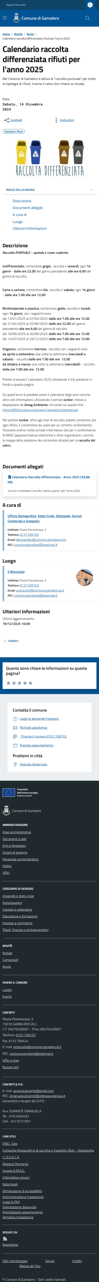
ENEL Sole (10, 1143)
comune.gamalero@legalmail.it (36, 544)
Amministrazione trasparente (23, 1196)
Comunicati (10, 959)
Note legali (10, 1184)
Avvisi (30, 34)
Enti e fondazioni (14, 845)
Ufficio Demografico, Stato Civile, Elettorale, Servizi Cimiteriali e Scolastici (45, 518)
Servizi (49, 1260)
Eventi (7, 996)
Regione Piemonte (16, 5)
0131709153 (29, 534)
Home (6, 34)
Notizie (7, 952)
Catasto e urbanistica (17, 909)
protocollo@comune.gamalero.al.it (40, 590)
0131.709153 (26, 1034)
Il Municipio (16, 571)
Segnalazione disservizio (19, 1207)
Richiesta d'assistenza (18, 1217)
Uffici (6, 872)
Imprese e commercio (17, 922)
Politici (7, 865)
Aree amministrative (17, 832)
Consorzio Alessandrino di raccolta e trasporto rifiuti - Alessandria (48, 1150)
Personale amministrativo (20, 859)
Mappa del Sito (29, 1265)
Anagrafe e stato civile (18, 895)
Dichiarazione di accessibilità (22, 1190)
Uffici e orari (11, 1060)
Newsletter (10, 1244)
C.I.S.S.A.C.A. (11, 1157)
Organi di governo (15, 852)
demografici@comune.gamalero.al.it (41, 539)
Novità (18, 34)
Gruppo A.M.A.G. (14, 1170)
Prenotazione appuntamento (23, 1212)
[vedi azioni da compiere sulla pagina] (63, 120)
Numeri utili (11, 1067)
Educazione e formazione (20, 916)
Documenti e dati (14, 838)
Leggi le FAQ (11, 1201)
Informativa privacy (16, 1177)
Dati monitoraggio (15, 1260)
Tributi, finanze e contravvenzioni (25, 929)
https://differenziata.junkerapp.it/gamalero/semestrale (40, 409)
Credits (77, 1260)
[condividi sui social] (13, 120)
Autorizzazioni (12, 902)
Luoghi (7, 989)
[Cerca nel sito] (86, 18)
